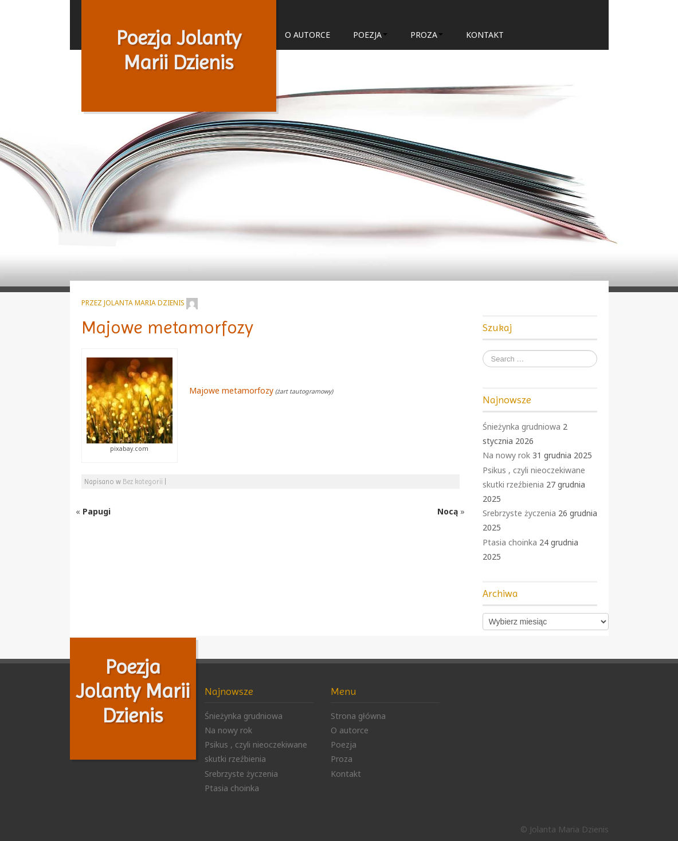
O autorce (307, 34)
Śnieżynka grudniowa (522, 426)
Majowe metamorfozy (167, 327)
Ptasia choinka (510, 542)
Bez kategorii (143, 481)
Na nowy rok (506, 455)
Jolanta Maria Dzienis (144, 302)
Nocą (447, 511)
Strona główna (358, 715)
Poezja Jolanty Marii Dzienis (178, 50)
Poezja (370, 34)
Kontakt (485, 34)
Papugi (97, 511)
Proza (426, 34)
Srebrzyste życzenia (519, 513)
